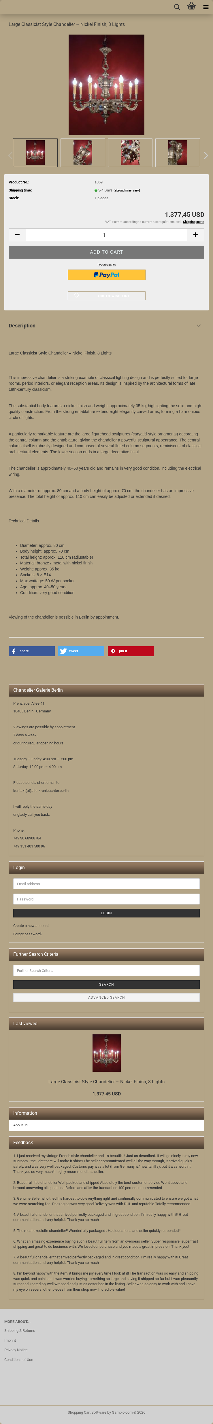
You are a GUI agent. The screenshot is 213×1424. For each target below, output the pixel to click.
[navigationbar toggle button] (206, 7)
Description (22, 326)
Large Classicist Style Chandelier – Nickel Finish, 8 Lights (106, 1081)
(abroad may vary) (127, 190)
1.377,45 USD (107, 1094)
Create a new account (31, 926)
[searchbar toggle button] (177, 7)
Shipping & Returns (19, 1330)
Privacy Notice (16, 1350)
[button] (204, 155)
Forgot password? (27, 934)
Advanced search (106, 998)
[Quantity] (106, 234)
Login (106, 913)
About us (20, 1125)
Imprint (10, 1340)
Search (106, 985)
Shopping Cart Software (87, 1412)
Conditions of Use (18, 1359)
